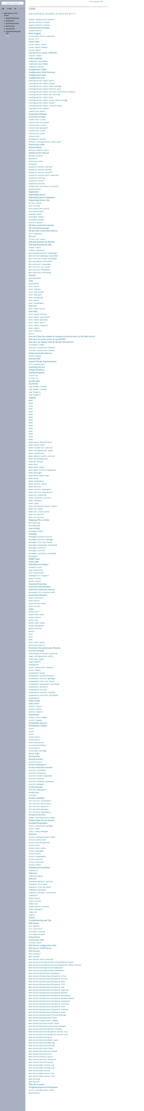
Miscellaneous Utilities (38, 564)
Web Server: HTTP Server (40, 948)
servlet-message (36, 787)
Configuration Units (37, 75)
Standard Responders (38, 823)
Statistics (32, 834)
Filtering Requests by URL (40, 244)
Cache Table (34, 41)
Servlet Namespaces (37, 764)
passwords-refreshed (38, 595)
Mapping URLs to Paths (39, 520)
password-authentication (39, 586)
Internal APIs (10, 29)
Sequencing (34, 714)
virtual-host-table (36, 940)
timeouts (32, 878)
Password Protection (38, 584)
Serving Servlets (36, 759)
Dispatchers (10, 21)
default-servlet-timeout (39, 153)
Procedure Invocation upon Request (44, 648)
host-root (33, 306)
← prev (9, 8)
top (3, 8)
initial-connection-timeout (40, 353)
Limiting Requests (36, 372)
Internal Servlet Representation (42, 361)
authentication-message (39, 27)
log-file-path (34, 381)
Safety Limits (34, 700)
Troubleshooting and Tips (40, 920)
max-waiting (34, 528)
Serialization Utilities (38, 725)
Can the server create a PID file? (43, 53)
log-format (33, 383)
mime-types (34, 561)
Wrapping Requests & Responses (43, 1087)
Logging (32, 397)
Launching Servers (12, 23)
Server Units (34, 753)
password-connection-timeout (42, 589)
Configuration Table (37, 69)
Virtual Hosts (34, 937)
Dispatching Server (12, 18)
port (30, 639)
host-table (33, 311)
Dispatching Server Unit (39, 200)
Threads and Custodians (39, 867)
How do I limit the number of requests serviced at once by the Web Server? (62, 336)
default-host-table (36, 144)
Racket (96, 1)
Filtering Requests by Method (42, 242)
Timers (32, 917)
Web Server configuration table (42, 945)
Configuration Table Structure (42, 72)
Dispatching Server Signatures (42, 197)
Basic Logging (35, 33)
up (15, 8)
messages (33, 534)
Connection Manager (38, 114)
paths (31, 609)
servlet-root (34, 792)
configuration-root (37, 78)
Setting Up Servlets (37, 814)
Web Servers (10, 26)
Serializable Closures (38, 723)
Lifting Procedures (37, 370)
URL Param (34, 923)
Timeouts (33, 873)
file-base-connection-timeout (41, 225)
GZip (31, 281)
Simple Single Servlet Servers (42, 820)
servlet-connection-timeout (40, 767)
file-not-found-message (39, 228)
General (32, 275)
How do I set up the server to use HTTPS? (47, 339)
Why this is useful (36, 1084)
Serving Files (34, 756)
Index (8, 36)
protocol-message (36, 650)
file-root (32, 236)
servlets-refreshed (36, 798)
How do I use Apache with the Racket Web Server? (51, 342)
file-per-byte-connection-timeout (43, 230)
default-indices (35, 147)
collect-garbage (35, 58)
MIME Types (34, 559)
